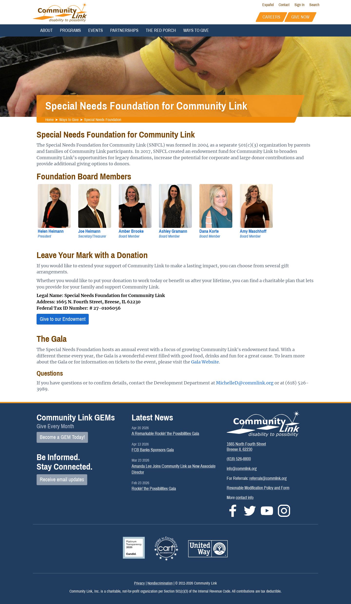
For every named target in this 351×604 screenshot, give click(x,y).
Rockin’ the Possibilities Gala (154, 488)
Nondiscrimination (160, 583)
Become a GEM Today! (62, 437)
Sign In (299, 5)
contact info (245, 497)
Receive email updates (62, 480)
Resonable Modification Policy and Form (258, 487)
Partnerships (124, 30)
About (46, 30)
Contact (284, 5)
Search (314, 5)
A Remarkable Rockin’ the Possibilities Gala (165, 433)
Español (268, 5)
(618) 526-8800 (239, 458)
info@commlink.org (242, 468)
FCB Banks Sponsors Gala (153, 449)
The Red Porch (161, 30)
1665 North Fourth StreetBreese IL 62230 (246, 447)
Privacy (139, 583)
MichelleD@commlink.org (244, 383)
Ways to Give (196, 30)
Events (95, 30)
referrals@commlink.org (268, 478)
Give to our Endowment (63, 319)
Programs (70, 30)
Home (49, 120)
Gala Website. (205, 362)
